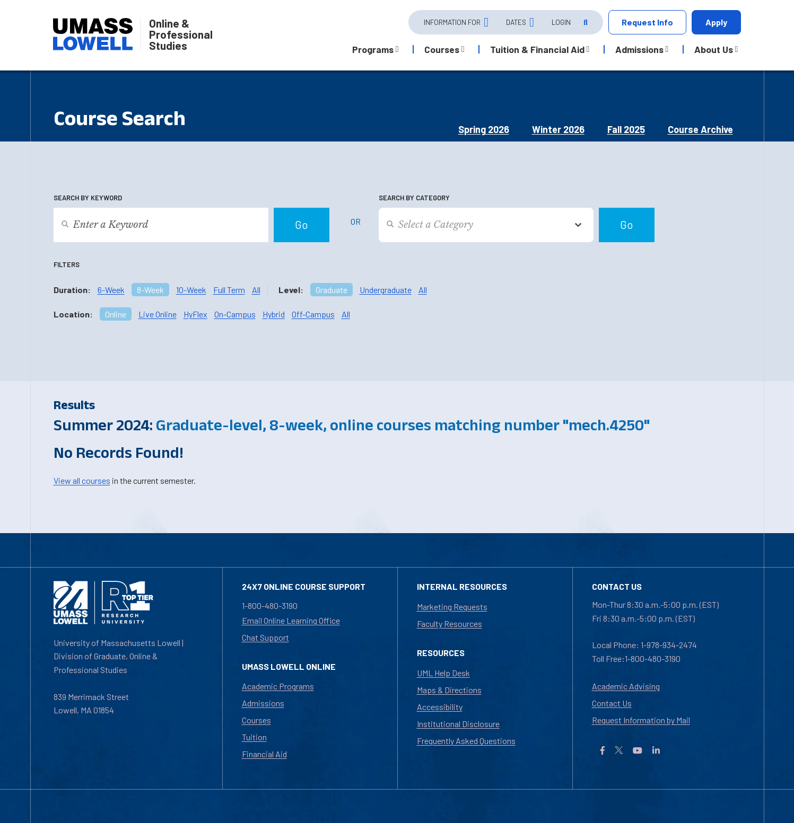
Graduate (331, 290)
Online (115, 314)
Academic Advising (626, 686)
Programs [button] (373, 49)
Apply (716, 22)
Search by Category (414, 197)
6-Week (111, 290)
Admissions (263, 703)
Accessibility (440, 707)
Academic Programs (278, 686)
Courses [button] (441, 49)
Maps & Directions (449, 690)
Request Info (647, 22)
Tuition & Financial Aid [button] (537, 49)
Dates (516, 21)
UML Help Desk (443, 673)
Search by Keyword (88, 197)
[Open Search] (584, 22)
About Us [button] (713, 49)
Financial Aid (264, 754)
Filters (67, 264)
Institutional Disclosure (458, 724)
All (256, 290)
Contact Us (612, 703)
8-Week (150, 290)
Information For (452, 21)
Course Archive (700, 129)
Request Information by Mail (641, 720)
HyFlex (195, 314)
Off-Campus (313, 314)
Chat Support (265, 637)
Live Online (157, 314)
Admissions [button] (639, 49)
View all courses (82, 480)
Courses (256, 720)
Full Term (229, 290)
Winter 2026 (558, 129)
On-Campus (235, 314)
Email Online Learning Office (291, 620)
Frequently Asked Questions (466, 741)
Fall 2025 (626, 129)
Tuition (254, 737)
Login (561, 21)
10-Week (191, 290)
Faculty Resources (449, 623)
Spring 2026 (483, 129)
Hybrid (274, 314)
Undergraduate (386, 290)
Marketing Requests (452, 606)
